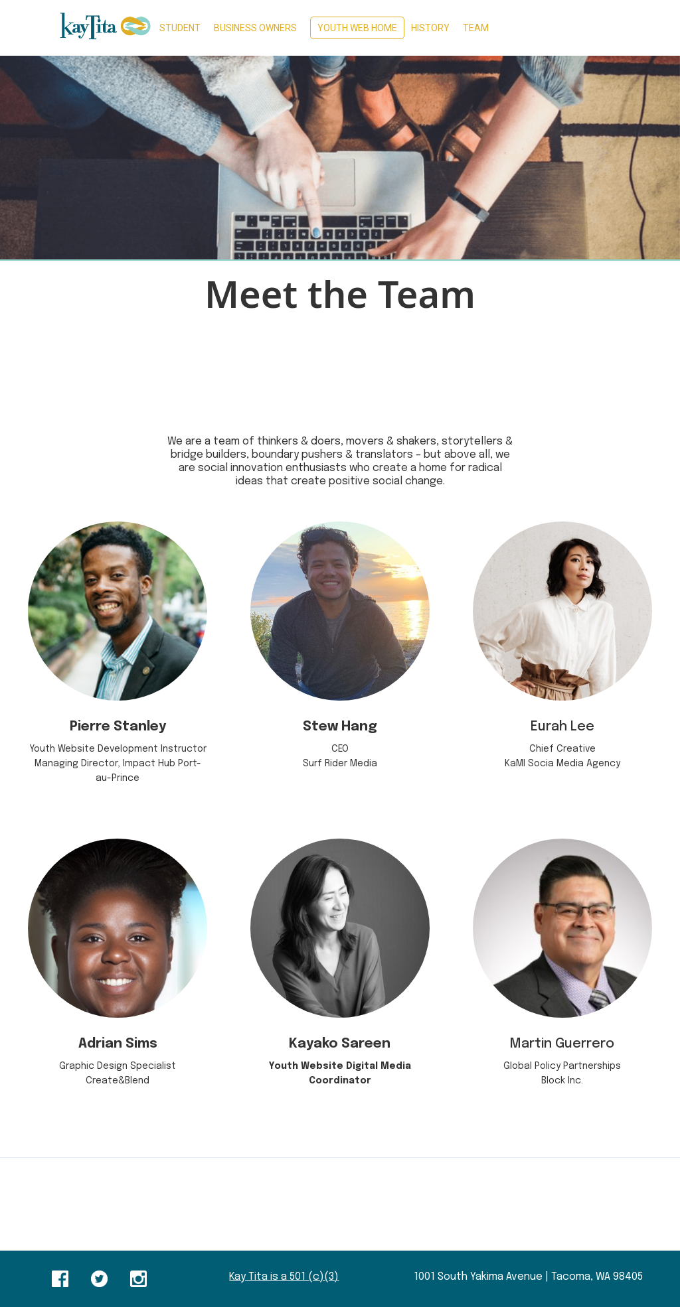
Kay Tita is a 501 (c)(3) (284, 1276)
